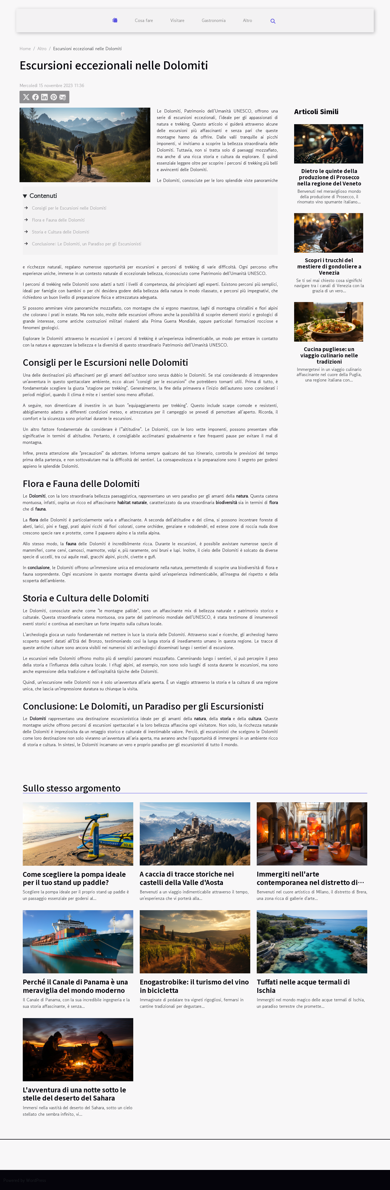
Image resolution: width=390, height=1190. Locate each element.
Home (25, 48)
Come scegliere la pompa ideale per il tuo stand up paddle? (74, 878)
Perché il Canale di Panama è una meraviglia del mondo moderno (75, 986)
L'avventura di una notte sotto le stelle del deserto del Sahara (74, 1093)
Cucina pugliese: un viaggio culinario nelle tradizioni (329, 355)
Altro (247, 20)
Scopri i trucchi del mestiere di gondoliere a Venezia (329, 266)
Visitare (177, 20)
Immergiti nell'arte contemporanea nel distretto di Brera (307, 882)
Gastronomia (214, 20)
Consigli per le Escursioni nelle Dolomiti (69, 208)
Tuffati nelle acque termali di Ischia (303, 986)
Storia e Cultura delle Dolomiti (60, 232)
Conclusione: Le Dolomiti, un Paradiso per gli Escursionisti (86, 243)
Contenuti (43, 195)
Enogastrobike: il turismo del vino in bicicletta (194, 986)
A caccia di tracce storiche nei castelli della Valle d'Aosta (187, 878)
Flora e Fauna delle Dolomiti (58, 220)
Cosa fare (144, 20)
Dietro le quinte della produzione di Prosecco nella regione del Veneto (329, 177)
